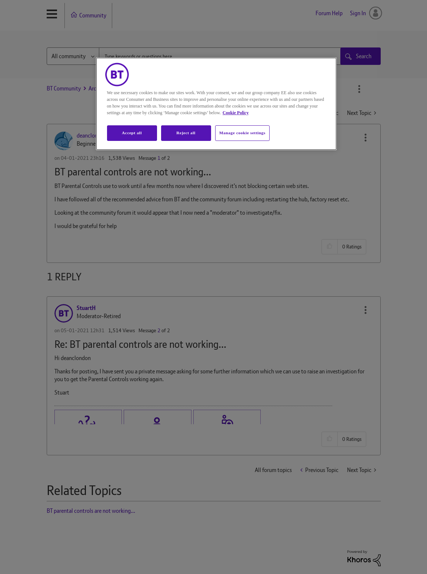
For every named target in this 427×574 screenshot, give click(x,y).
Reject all (185, 133)
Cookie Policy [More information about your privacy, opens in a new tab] (235, 112)
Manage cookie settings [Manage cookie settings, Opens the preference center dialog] (242, 133)
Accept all (132, 133)
